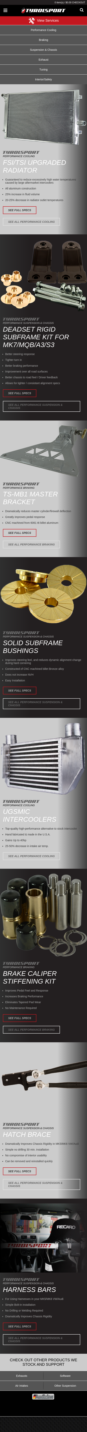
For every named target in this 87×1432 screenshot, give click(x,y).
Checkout (78, 2)
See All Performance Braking (31, 544)
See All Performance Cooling (31, 221)
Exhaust (44, 59)
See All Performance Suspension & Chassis (35, 406)
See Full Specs (19, 210)
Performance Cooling (43, 30)
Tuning (43, 69)
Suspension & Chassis (43, 49)
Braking (43, 39)
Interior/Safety (43, 79)
